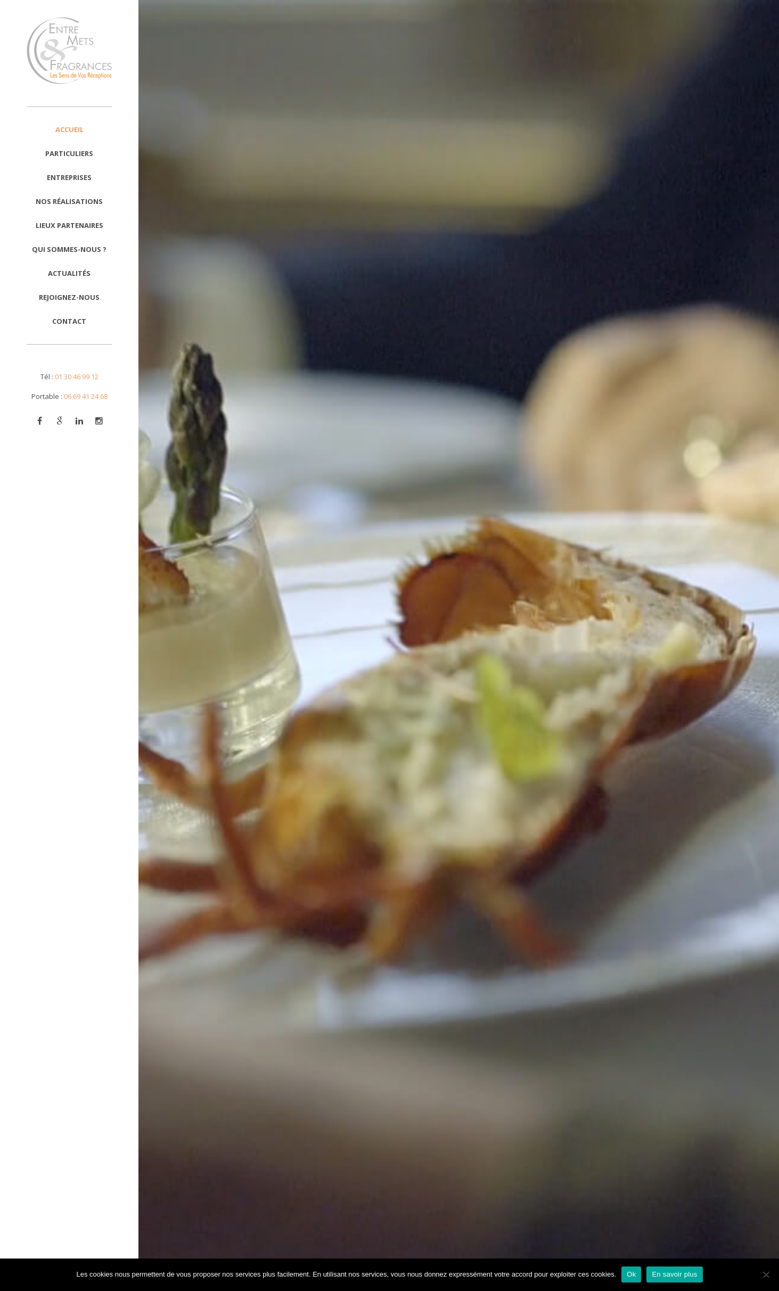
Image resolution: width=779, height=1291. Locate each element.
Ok (631, 1274)
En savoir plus (674, 1274)
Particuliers (69, 153)
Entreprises (69, 177)
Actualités (69, 273)
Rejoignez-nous (69, 297)
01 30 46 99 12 (77, 376)
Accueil (69, 129)
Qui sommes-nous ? (69, 249)
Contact (69, 321)
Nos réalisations (69, 201)
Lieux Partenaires (69, 225)
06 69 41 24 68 (86, 396)
